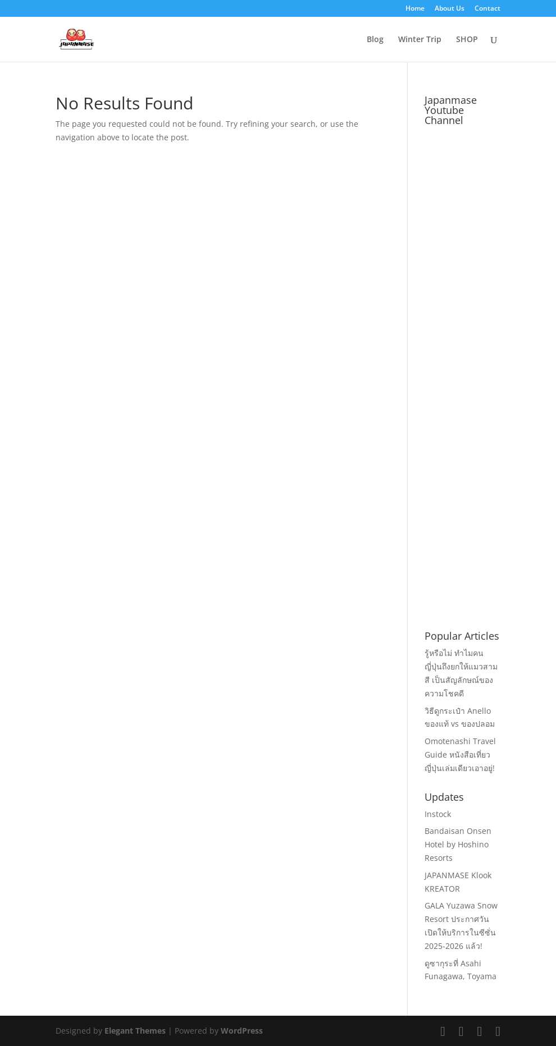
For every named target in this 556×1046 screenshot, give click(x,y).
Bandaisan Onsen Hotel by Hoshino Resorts (458, 844)
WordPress (242, 1030)
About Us (449, 9)
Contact (487, 9)
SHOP (467, 39)
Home (415, 9)
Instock (438, 814)
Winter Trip (419, 39)
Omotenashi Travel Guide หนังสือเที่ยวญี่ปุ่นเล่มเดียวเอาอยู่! (460, 754)
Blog (375, 39)
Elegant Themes (135, 1030)
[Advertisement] (490, 442)
